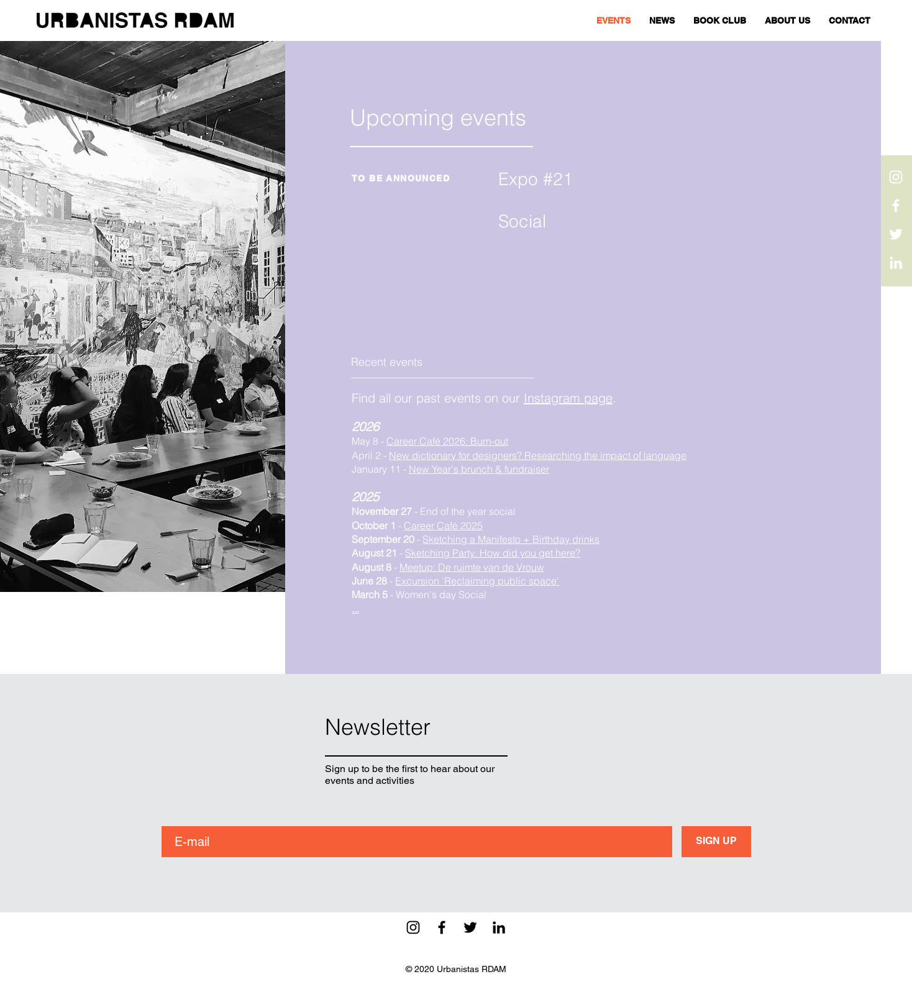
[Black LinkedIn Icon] (499, 927)
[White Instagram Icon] (896, 177)
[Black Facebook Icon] (441, 927)
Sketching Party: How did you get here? (492, 553)
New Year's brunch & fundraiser (479, 469)
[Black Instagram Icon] (413, 927)
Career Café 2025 (443, 525)
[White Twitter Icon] (896, 234)
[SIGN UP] (716, 841)
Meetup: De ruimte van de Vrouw (471, 567)
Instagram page (568, 398)
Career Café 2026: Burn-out (447, 441)
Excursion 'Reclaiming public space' (477, 581)
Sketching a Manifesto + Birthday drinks (511, 539)
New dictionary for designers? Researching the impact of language (537, 455)
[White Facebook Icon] (896, 205)
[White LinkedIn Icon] (896, 262)
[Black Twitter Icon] (470, 927)
